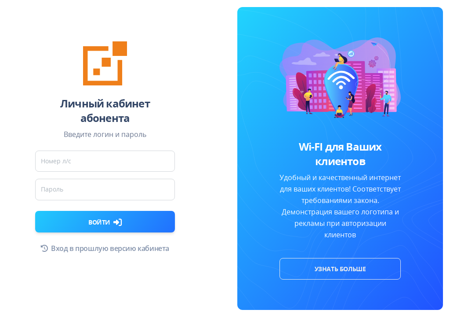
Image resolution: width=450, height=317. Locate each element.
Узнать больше (340, 269)
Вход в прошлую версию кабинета (105, 248)
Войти (105, 222)
